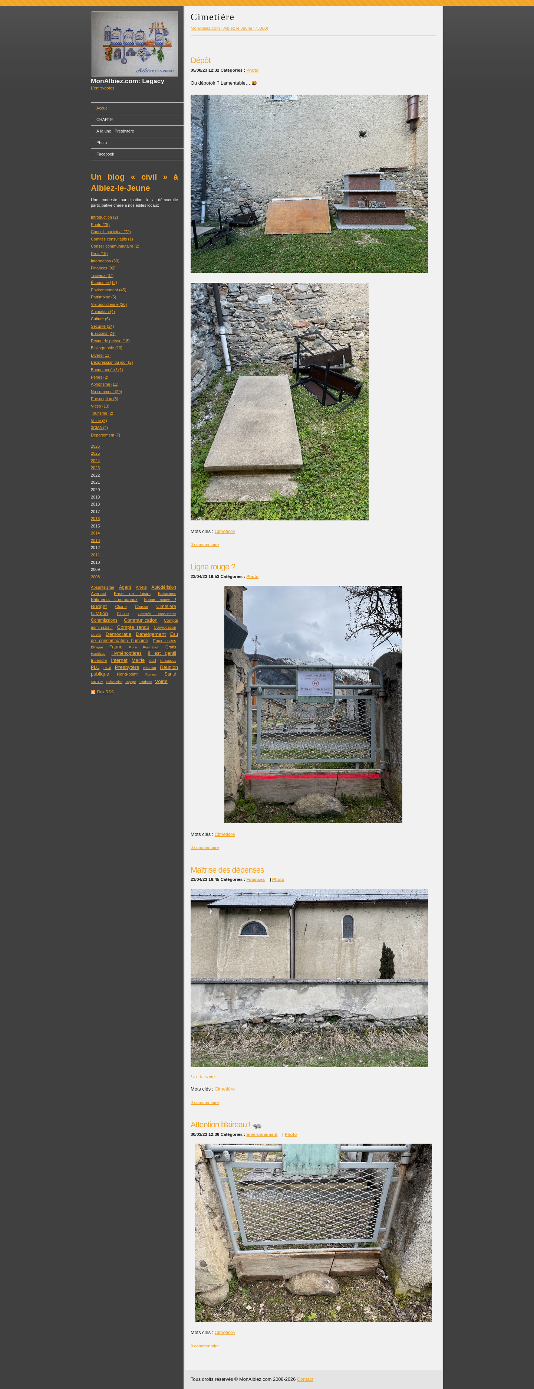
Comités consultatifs (157, 614)
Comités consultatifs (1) (112, 239)
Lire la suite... (205, 1076)
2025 (95, 453)
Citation (99, 613)
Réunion (149, 668)
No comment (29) (106, 391)
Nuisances (168, 661)
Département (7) (105, 435)
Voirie (161, 681)
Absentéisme (102, 587)
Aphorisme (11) (104, 384)
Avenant (98, 593)
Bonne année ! (160, 600)
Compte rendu (133, 627)
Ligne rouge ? (213, 566)
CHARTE (104, 119)
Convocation (165, 627)
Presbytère (127, 667)
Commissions (104, 620)
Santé (170, 674)
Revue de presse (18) (110, 341)
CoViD (96, 635)
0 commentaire (205, 544)
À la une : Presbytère (115, 131)
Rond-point (127, 674)
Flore (133, 647)
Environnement (261, 1134)
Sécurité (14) (102, 326)
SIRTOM (97, 682)
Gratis (170, 647)
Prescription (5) (104, 398)
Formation (151, 647)
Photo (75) (100, 224)
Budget (99, 606)
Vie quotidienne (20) (109, 304)
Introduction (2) (104, 217)
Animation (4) (103, 311)
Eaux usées (164, 640)
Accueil (102, 108)
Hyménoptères (127, 653)
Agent (125, 587)
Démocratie (119, 634)
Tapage (130, 682)
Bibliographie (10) (106, 348)
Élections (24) (103, 333)
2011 (95, 555)
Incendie (99, 660)
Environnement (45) (108, 290)
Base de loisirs (132, 593)
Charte (121, 607)
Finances (255, 879)
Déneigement (151, 634)
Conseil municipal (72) (111, 231)
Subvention (114, 682)
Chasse (141, 607)
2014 (95, 533)
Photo (101, 142)
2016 (95, 518)
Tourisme (145, 682)
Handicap (98, 654)
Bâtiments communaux (114, 599)
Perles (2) (99, 377)
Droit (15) (99, 253)
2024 (95, 460)
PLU (95, 667)
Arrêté (141, 587)
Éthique (97, 647)
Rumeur (151, 674)
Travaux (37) (102, 275)
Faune (115, 647)
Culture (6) (100, 319)
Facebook (105, 154)
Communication (141, 620)
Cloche (123, 614)
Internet (119, 660)
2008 (95, 577)
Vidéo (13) (100, 406)
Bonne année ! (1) (107, 369)
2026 (95, 446)
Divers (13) (101, 355)
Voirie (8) (99, 420)
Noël (152, 661)
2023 (95, 467)
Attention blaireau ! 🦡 (226, 1124)
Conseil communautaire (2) (115, 246)
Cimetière (166, 606)
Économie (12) (104, 282)
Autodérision (164, 587)
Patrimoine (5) (103, 297)
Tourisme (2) (102, 413)
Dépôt (200, 60)
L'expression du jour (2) (112, 362)
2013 (95, 540)
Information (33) (105, 261)
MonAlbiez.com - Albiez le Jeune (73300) (229, 28)
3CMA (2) (99, 427)
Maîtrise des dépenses (227, 870)
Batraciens (167, 594)
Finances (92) (103, 268)
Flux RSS (105, 692)
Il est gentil (162, 653)
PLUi (107, 668)
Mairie (138, 660)
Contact (305, 1379)
